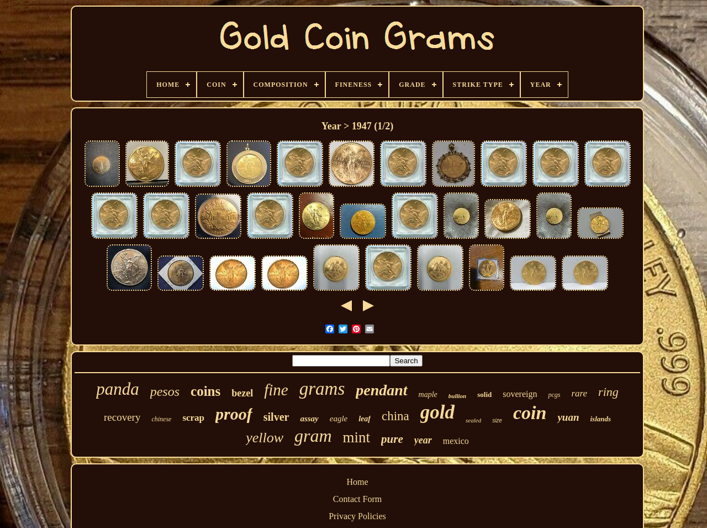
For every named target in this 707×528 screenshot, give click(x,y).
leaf (364, 419)
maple (428, 394)
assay (309, 418)
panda (117, 389)
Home (357, 482)
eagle (338, 418)
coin (529, 412)
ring (608, 392)
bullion (457, 396)
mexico (456, 441)
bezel (242, 393)
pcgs (554, 395)
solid (484, 394)
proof (233, 414)
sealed (473, 420)
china (395, 416)
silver (276, 417)
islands (600, 419)
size (497, 420)
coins (205, 391)
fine (276, 390)
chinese (161, 419)
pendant (381, 390)
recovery (122, 417)
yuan (568, 417)
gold (437, 412)
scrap (193, 417)
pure (392, 439)
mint (357, 437)
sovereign (520, 394)
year (423, 440)
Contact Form (357, 499)
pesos (165, 391)
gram (313, 436)
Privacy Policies (357, 516)
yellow (264, 438)
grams (322, 389)
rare (579, 393)
